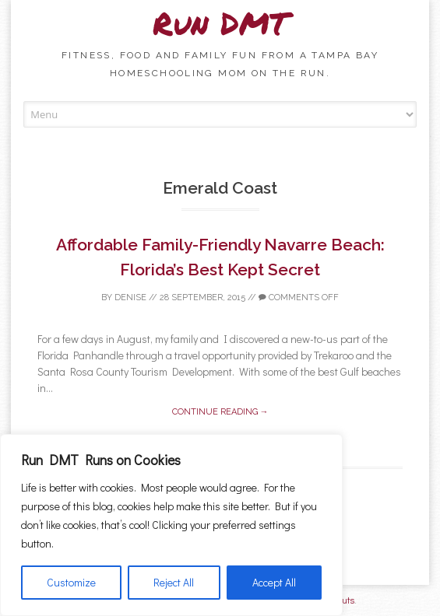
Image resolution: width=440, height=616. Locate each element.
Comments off (299, 297)
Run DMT (220, 23)
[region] (171, 525)
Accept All (274, 582)
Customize (71, 582)
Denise (130, 297)
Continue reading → (220, 412)
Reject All (173, 582)
